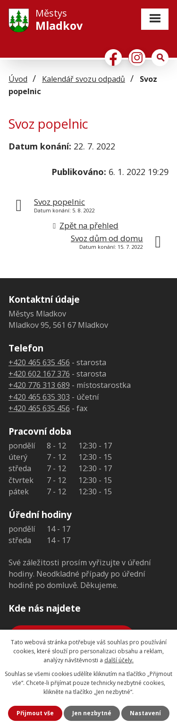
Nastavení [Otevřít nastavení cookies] (145, 713)
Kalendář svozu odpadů (83, 79)
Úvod (17, 79)
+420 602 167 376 (39, 373)
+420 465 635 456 (39, 362)
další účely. (119, 660)
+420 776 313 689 (39, 385)
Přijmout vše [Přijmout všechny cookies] (35, 713)
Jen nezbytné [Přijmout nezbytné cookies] (91, 713)
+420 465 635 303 (39, 397)
